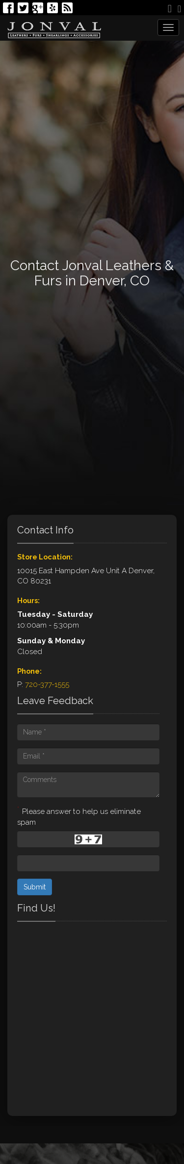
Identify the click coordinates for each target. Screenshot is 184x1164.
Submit (35, 887)
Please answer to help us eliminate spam (79, 816)
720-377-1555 (47, 684)
